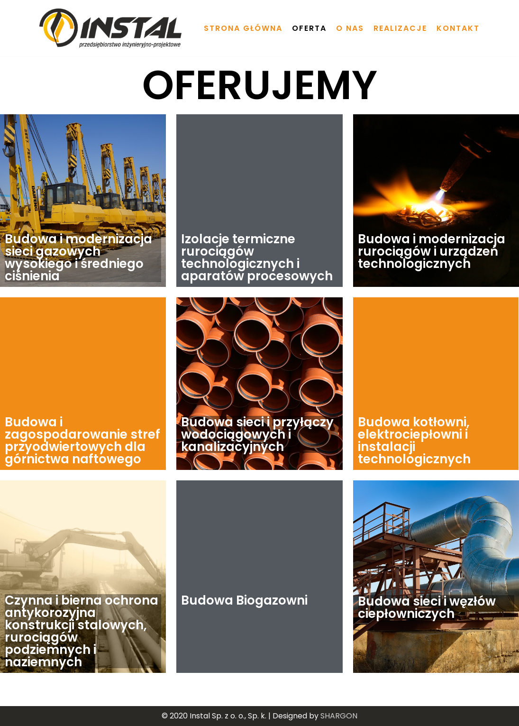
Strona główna (243, 28)
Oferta (309, 28)
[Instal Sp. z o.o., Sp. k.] (110, 28)
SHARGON (338, 715)
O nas (350, 28)
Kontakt (458, 28)
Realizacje (400, 28)
